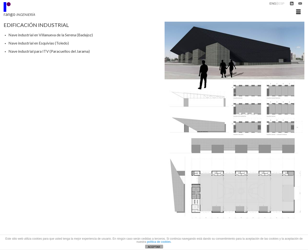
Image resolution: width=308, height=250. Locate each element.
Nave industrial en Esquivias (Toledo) (38, 43)
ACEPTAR (154, 246)
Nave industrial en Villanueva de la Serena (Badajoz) (50, 34)
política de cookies (159, 242)
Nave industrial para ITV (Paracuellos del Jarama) (49, 51)
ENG (273, 3)
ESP (281, 3)
